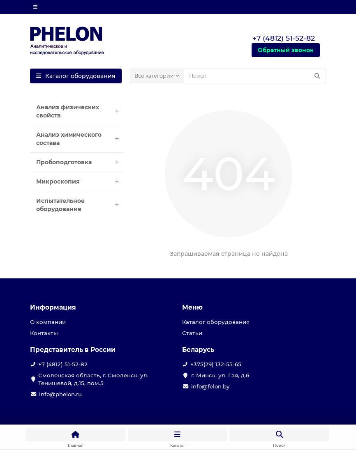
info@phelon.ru (60, 394)
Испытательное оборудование (79, 205)
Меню (192, 307)
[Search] (255, 76)
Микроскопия (79, 181)
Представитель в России (73, 350)
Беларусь (198, 350)
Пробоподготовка (79, 162)
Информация (53, 307)
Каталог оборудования (216, 322)
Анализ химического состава (79, 139)
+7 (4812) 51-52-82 (63, 364)
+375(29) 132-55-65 (215, 364)
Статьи (192, 333)
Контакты (44, 333)
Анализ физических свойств (79, 111)
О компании (48, 322)
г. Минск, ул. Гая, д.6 (220, 375)
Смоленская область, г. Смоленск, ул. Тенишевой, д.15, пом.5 (93, 379)
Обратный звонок (286, 50)
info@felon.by (210, 386)
